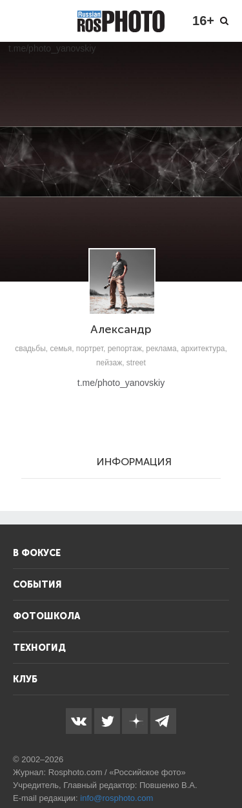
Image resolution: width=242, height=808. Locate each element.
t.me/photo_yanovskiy (121, 383)
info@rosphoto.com (116, 798)
